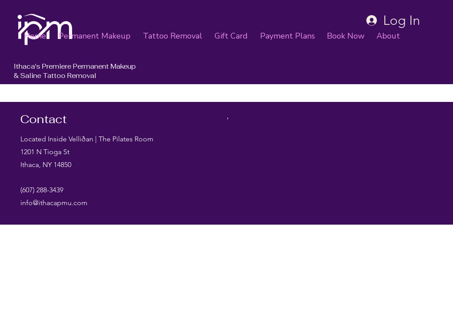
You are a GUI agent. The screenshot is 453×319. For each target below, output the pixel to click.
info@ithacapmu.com (54, 202)
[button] (389, 36)
